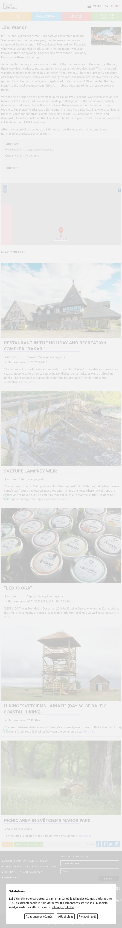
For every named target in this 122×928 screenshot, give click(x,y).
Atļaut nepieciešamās (39, 916)
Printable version (30, 844)
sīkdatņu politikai (63, 907)
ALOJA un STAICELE (107, 16)
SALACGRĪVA (45, 16)
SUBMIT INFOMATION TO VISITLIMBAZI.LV (26, 860)
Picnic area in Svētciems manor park (47, 820)
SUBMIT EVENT (11, 877)
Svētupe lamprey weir (30, 471)
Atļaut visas (65, 916)
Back (8, 844)
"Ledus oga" (18, 588)
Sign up (109, 878)
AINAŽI (15, 16)
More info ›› (28, 382)
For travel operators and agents (24, 871)
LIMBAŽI (76, 16)
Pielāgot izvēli (87, 916)
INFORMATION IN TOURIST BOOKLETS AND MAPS (30, 866)
